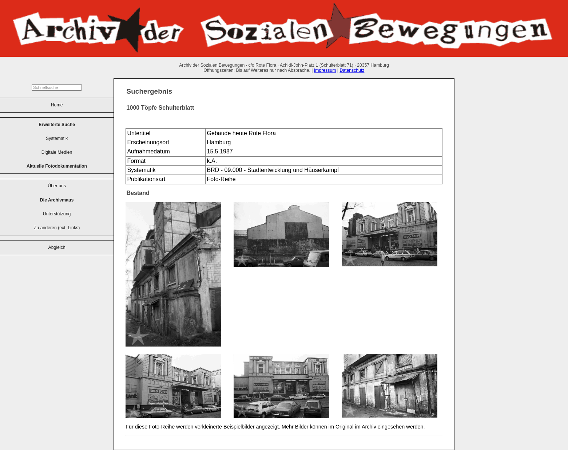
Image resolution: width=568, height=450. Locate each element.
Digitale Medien (56, 152)
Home (57, 104)
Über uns (57, 185)
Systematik (57, 138)
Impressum (325, 70)
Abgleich (56, 247)
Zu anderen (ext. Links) (57, 227)
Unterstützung (57, 213)
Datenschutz (351, 70)
